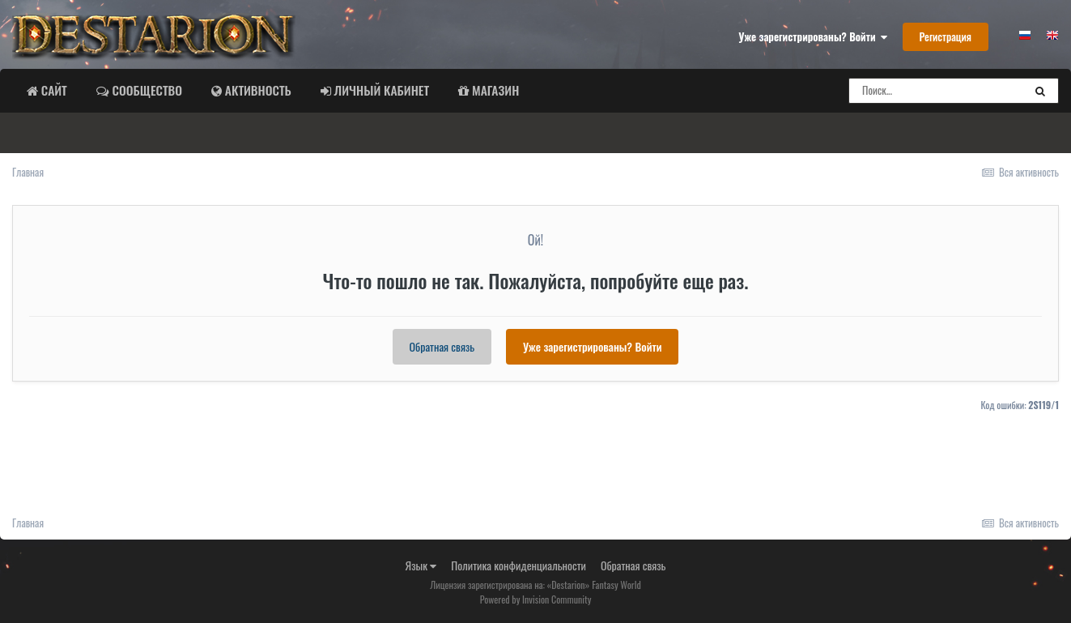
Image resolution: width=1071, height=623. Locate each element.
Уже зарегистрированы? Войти (812, 36)
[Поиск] (935, 91)
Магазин (494, 90)
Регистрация (945, 36)
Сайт (52, 90)
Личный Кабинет (380, 90)
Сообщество (145, 90)
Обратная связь (442, 346)
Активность (256, 90)
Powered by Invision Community (536, 599)
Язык (421, 565)
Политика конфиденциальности (518, 565)
